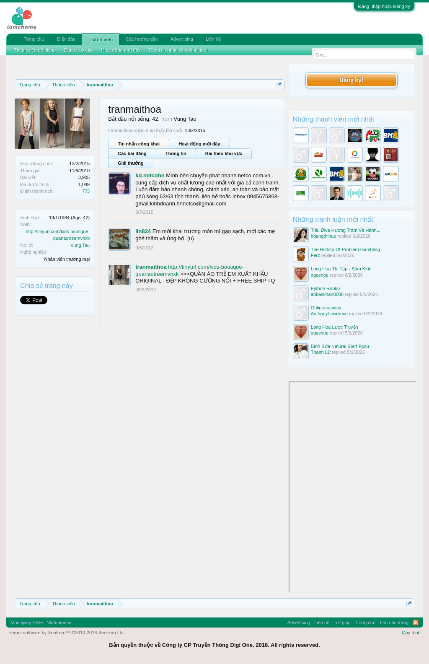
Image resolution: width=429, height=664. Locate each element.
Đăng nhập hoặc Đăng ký (384, 6)
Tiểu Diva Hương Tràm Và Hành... (345, 230)
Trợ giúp (342, 622)
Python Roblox (326, 288)
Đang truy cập (78, 49)
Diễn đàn (66, 39)
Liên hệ (213, 39)
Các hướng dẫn (142, 39)
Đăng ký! (351, 80)
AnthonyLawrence (329, 313)
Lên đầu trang (394, 622)
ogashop (319, 275)
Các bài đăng (132, 153)
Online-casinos (326, 307)
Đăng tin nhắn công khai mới (178, 49)
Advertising (182, 39)
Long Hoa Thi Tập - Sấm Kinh (341, 268)
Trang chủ (33, 39)
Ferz (315, 255)
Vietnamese (59, 622)
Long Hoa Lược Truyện (334, 326)
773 (86, 191)
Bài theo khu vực (223, 153)
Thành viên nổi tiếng (35, 49)
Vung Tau (80, 245)
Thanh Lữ (321, 352)
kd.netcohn (149, 175)
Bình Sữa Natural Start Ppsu (340, 346)
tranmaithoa (150, 267)
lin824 (143, 231)
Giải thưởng (131, 163)
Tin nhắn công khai (139, 143)
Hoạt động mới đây (199, 143)
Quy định (411, 632)
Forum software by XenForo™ (66, 632)
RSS (416, 622)
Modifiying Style (26, 622)
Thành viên (100, 39)
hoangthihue (323, 236)
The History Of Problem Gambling (345, 249)
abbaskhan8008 (327, 294)
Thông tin (175, 153)
